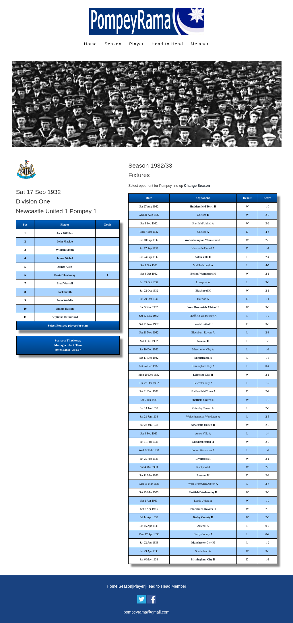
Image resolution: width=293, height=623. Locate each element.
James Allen (64, 266)
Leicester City (201, 374)
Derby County (201, 517)
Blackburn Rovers (201, 332)
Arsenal (201, 341)
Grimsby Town (200, 408)
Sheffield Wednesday (202, 315)
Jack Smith (65, 292)
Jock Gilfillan (65, 233)
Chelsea (201, 214)
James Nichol (65, 258)
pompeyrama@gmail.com (147, 612)
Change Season (197, 186)
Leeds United (201, 324)
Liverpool (201, 282)
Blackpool (201, 290)
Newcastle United (201, 248)
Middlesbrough (201, 265)
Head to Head (167, 44)
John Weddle (65, 300)
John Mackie (65, 241)
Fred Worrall (65, 283)
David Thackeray (64, 275)
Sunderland (201, 357)
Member (200, 44)
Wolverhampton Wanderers (202, 240)
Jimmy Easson (65, 308)
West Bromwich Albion (201, 307)
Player (136, 44)
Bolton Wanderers (202, 273)
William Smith (65, 249)
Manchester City (201, 349)
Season (112, 44)
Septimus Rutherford (65, 317)
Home (90, 44)
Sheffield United (201, 223)
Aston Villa (202, 257)
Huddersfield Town (201, 206)
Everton (201, 298)
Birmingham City (202, 366)
